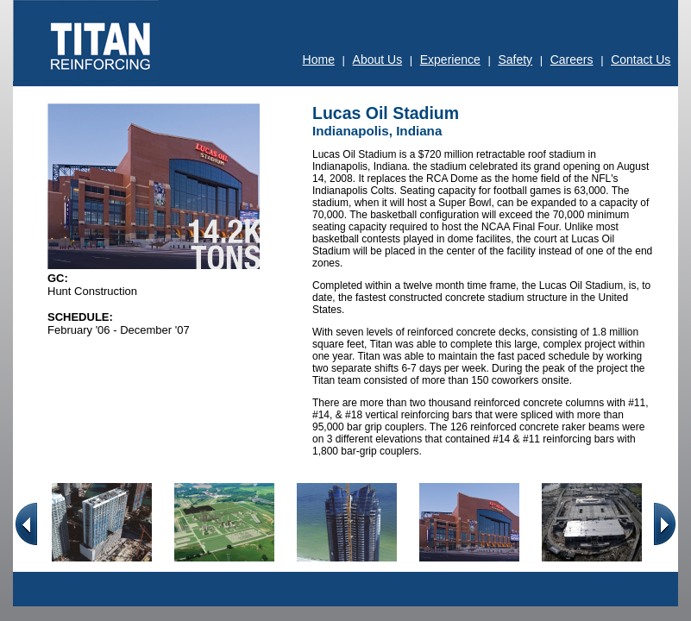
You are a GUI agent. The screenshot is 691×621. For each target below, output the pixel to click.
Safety (515, 59)
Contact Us (640, 59)
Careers (572, 59)
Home (319, 59)
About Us (378, 59)
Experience (450, 59)
